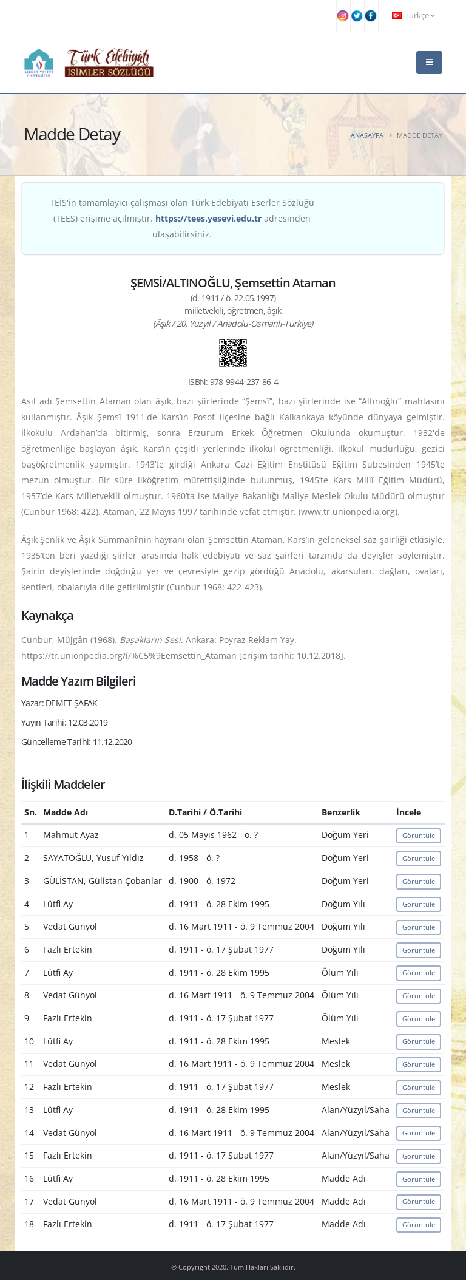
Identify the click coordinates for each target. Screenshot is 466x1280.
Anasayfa (367, 135)
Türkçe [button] (413, 15)
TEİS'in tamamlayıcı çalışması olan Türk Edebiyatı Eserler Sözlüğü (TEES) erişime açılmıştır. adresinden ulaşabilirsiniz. (182, 218)
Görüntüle (418, 835)
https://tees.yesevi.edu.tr (208, 218)
